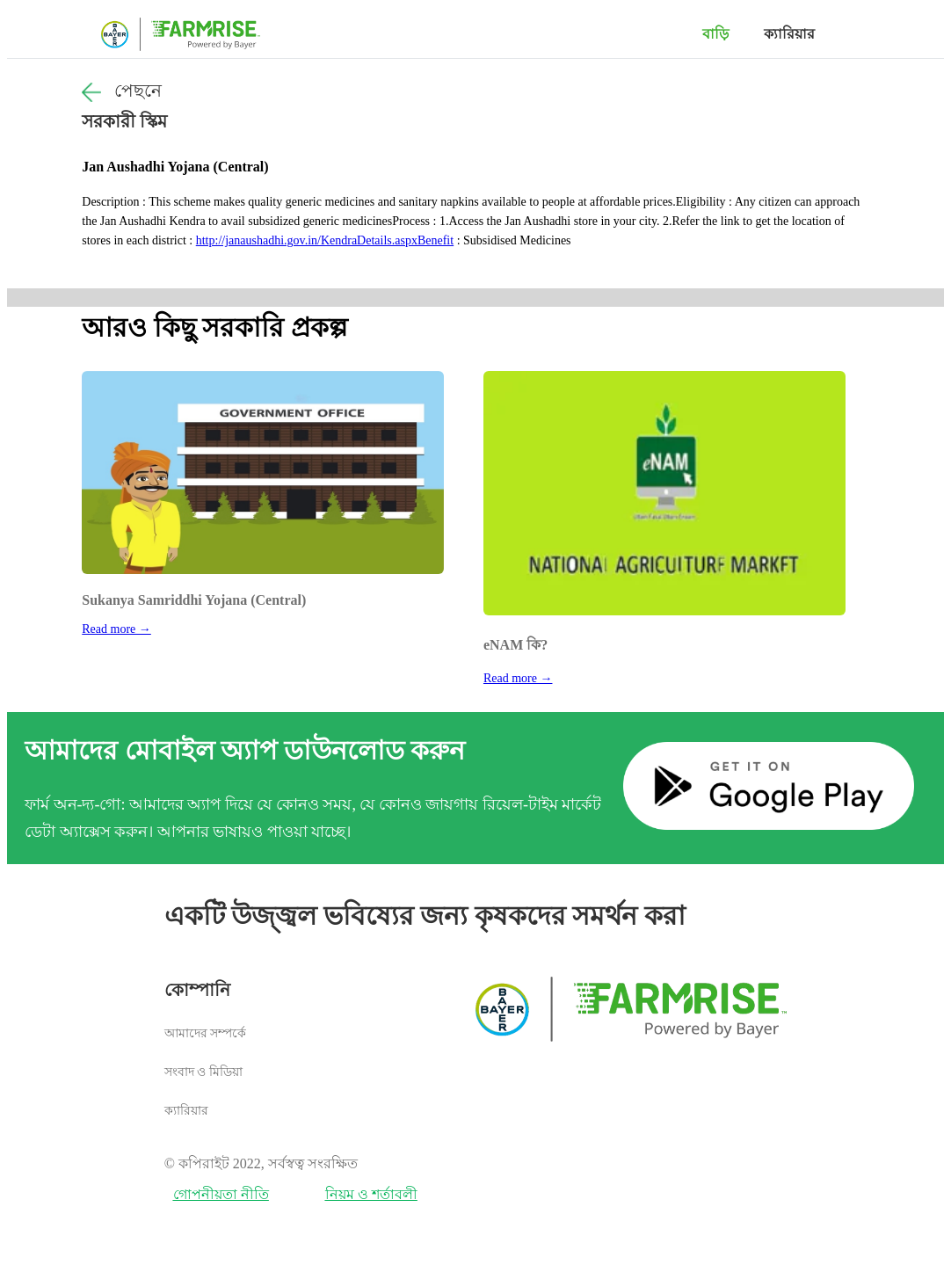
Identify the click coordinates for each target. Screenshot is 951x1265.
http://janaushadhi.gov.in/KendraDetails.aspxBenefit (325, 240)
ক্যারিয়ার (789, 33)
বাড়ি (715, 33)
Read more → (116, 629)
